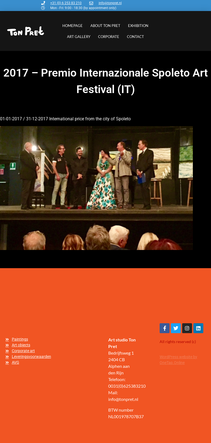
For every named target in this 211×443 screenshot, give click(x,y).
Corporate (108, 36)
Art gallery (78, 36)
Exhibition (138, 25)
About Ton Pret (105, 25)
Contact (135, 36)
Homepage (72, 25)
